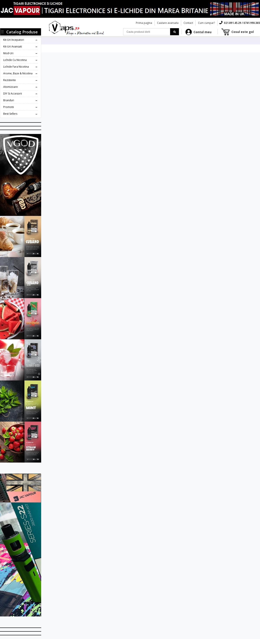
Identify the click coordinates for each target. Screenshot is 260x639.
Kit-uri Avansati (12, 46)
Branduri (8, 100)
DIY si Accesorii (12, 93)
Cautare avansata (168, 23)
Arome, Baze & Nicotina (17, 73)
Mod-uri (8, 53)
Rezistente (9, 80)
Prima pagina (144, 23)
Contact (188, 23)
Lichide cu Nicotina (15, 60)
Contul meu (202, 32)
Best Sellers (10, 114)
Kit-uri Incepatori (13, 40)
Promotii (8, 107)
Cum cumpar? (206, 23)
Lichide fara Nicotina (16, 66)
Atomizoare (10, 87)
